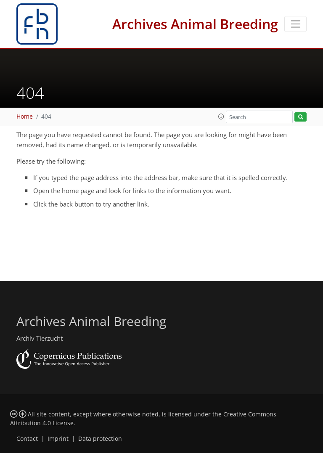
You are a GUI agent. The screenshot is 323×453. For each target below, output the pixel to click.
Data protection (100, 438)
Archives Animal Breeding (195, 24)
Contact (27, 438)
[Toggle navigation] (295, 24)
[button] (221, 116)
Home (24, 116)
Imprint (58, 438)
